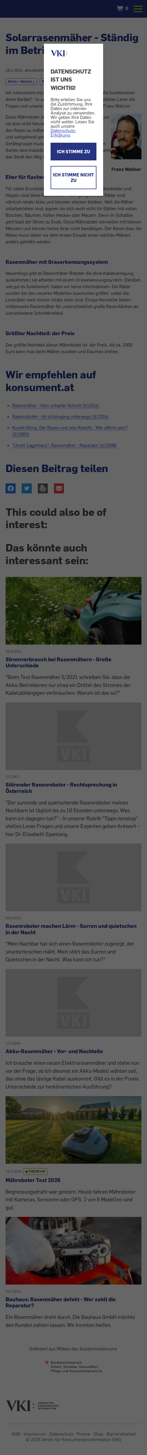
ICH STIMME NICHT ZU (73, 177)
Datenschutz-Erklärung (63, 133)
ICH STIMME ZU (73, 151)
